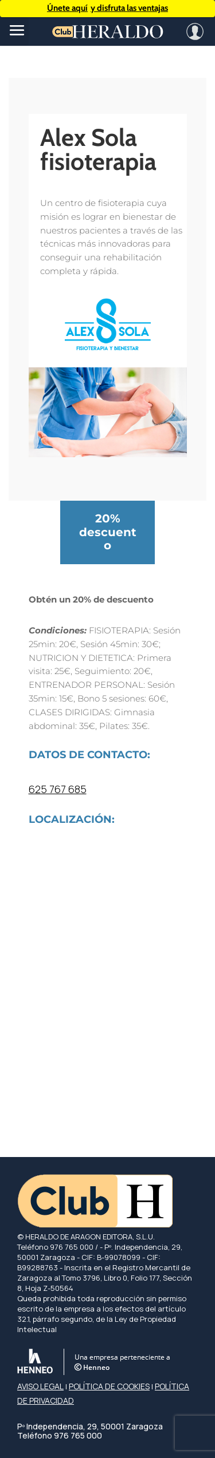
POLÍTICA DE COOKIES (109, 1386)
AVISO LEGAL (40, 1386)
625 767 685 (58, 789)
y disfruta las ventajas (107, 8)
